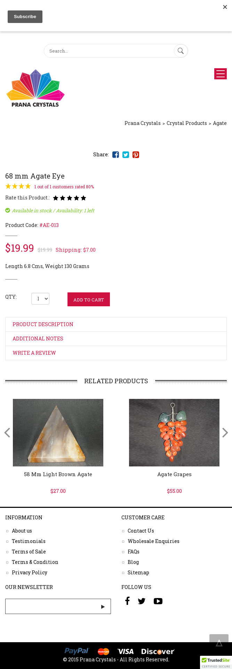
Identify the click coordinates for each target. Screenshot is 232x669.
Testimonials (29, 540)
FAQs (133, 551)
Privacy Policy (29, 572)
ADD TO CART (88, 300)
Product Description (43, 324)
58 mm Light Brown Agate (58, 474)
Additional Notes (38, 338)
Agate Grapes (174, 474)
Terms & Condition (35, 561)
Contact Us (141, 530)
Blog (133, 561)
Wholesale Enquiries (153, 540)
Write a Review (34, 352)
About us (22, 530)
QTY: (11, 296)
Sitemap (138, 572)
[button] (216, 662)
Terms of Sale (29, 551)
